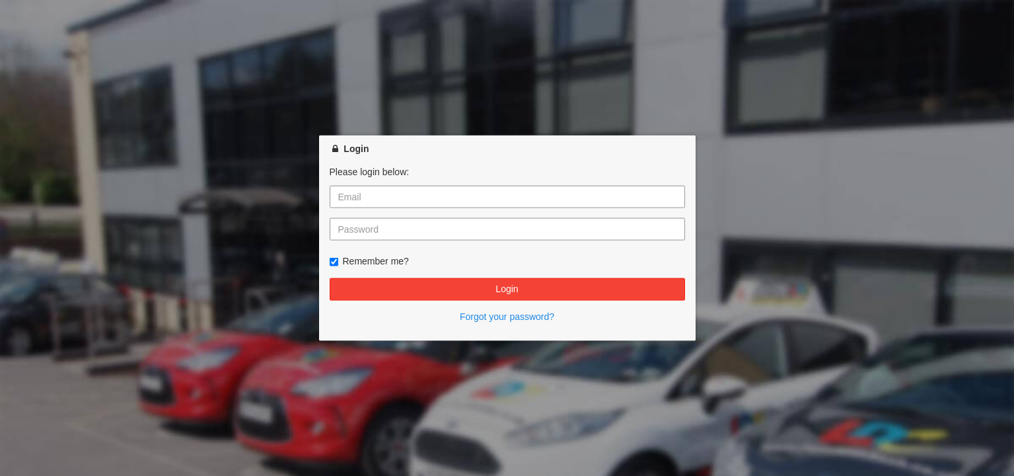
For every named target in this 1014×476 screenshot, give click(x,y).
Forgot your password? (507, 316)
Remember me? (369, 261)
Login (506, 289)
